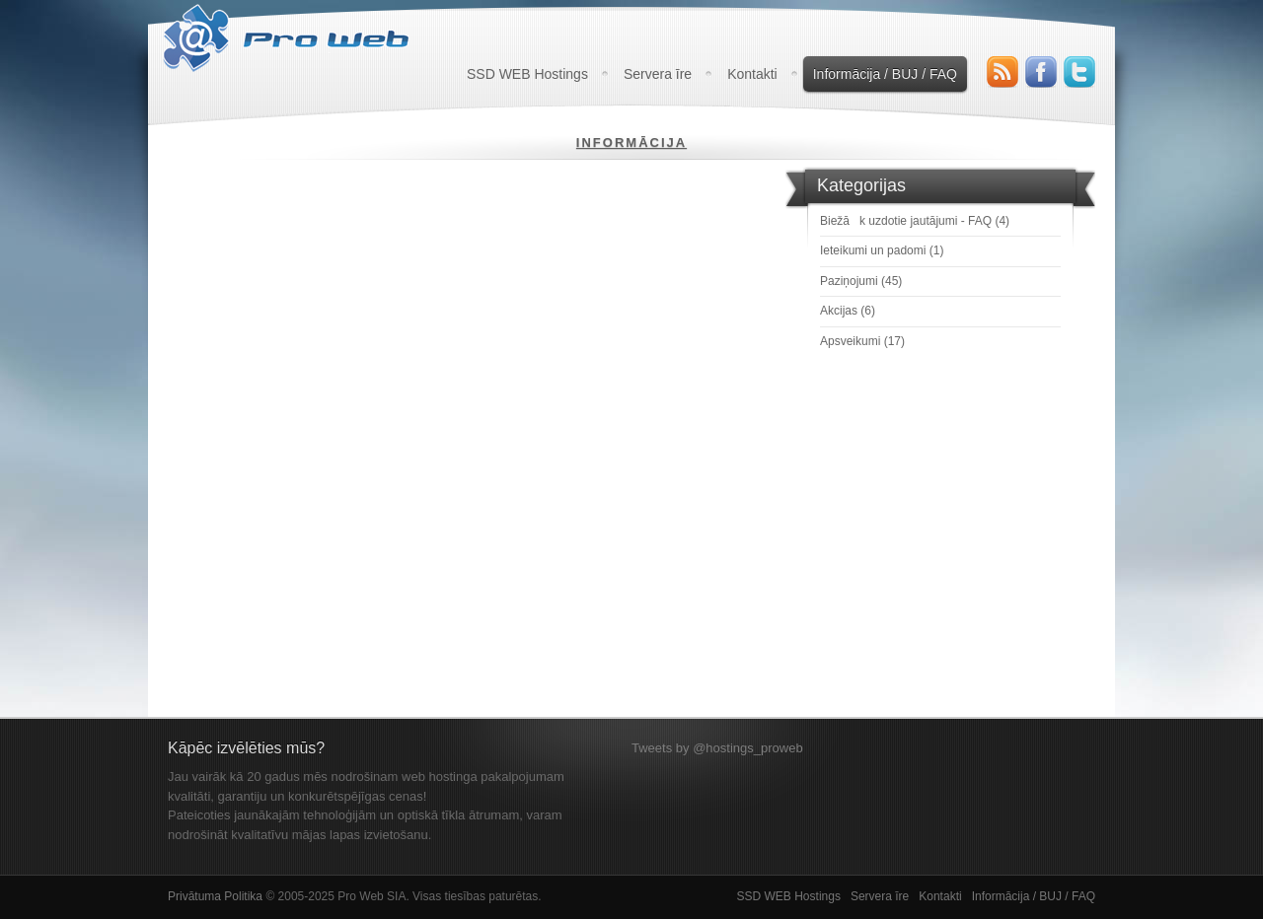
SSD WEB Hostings (527, 74)
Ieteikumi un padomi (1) (881, 250)
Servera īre (658, 74)
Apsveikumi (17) (862, 341)
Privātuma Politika (215, 896)
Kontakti (752, 74)
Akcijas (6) (847, 311)
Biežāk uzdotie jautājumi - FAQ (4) (914, 221)
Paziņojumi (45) (861, 281)
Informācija (631, 142)
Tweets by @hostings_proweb (717, 748)
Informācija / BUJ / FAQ (885, 74)
